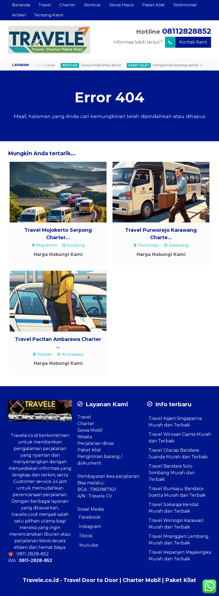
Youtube (88, 545)
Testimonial (184, 4)
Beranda (21, 4)
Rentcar (92, 4)
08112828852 (186, 31)
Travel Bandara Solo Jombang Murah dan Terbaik (171, 473)
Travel (44, 4)
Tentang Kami (48, 15)
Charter (67, 4)
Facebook (89, 517)
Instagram (90, 526)
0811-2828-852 (32, 554)
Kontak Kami (186, 42)
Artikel (19, 15)
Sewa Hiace (121, 4)
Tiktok (86, 535)
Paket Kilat (153, 4)
